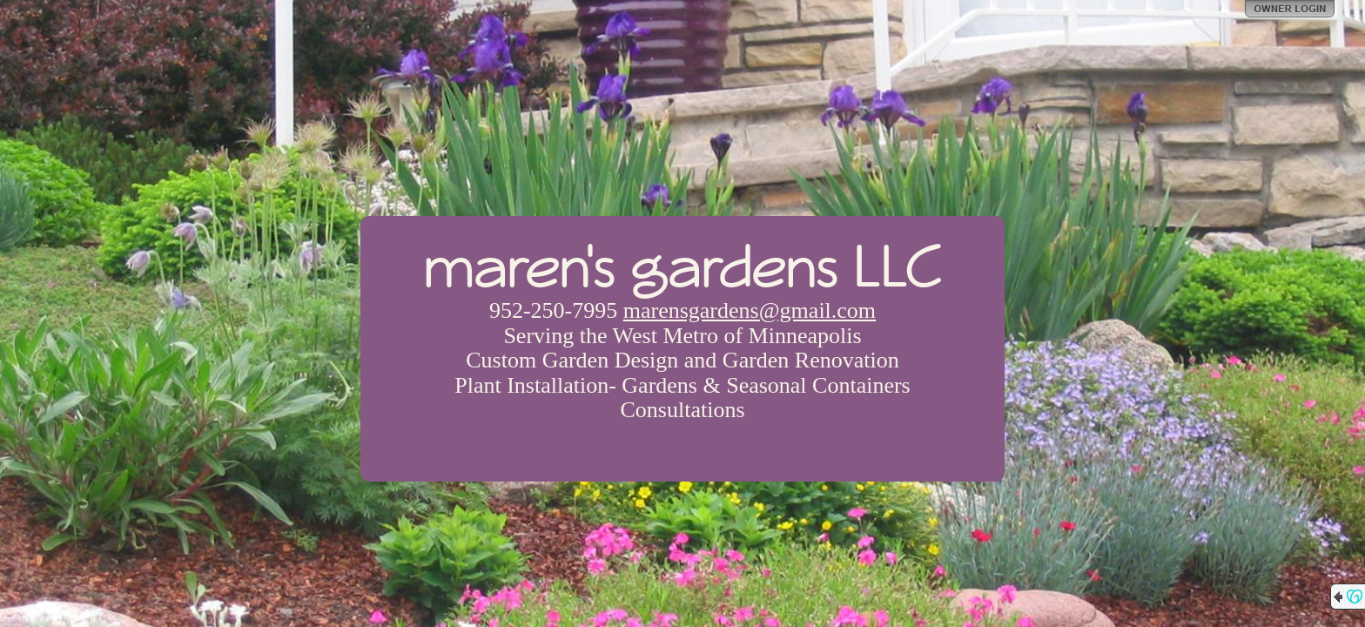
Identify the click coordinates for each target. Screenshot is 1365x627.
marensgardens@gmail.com (749, 310)
